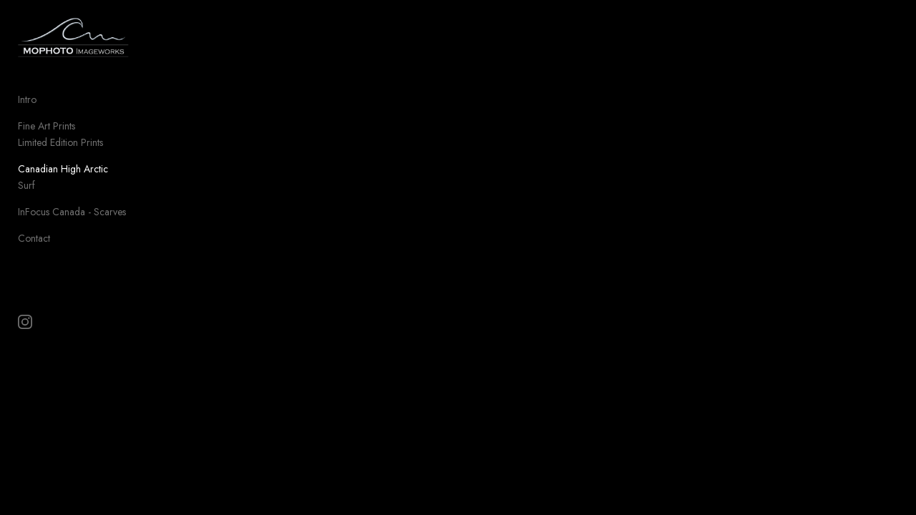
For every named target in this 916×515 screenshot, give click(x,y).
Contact (34, 247)
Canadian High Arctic (63, 178)
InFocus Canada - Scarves (72, 221)
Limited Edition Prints (60, 151)
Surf (26, 194)
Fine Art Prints (46, 135)
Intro (27, 109)
